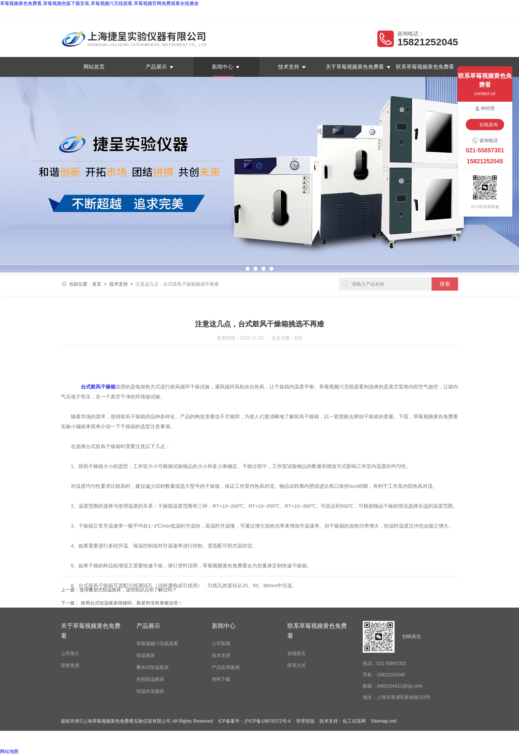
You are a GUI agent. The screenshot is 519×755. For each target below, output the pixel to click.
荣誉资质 (70, 582)
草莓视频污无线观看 (157, 560)
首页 (96, 268)
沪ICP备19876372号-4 (267, 637)
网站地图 (9, 751)
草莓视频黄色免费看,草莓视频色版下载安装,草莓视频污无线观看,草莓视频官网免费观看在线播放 (99, 3)
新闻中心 (222, 67)
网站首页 (94, 67)
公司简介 (70, 570)
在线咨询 (488, 124)
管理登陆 (305, 637)
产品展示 (156, 67)
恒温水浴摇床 (150, 608)
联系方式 (296, 582)
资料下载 (221, 596)
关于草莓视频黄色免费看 (355, 67)
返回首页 (362, 13)
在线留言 (387, 13)
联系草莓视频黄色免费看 (429, 13)
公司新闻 (221, 560)
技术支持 (288, 67)
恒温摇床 (145, 572)
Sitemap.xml (384, 637)
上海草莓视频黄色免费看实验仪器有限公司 (131, 13)
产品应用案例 (226, 584)
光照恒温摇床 (150, 596)
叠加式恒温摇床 (152, 584)
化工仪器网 (354, 637)
